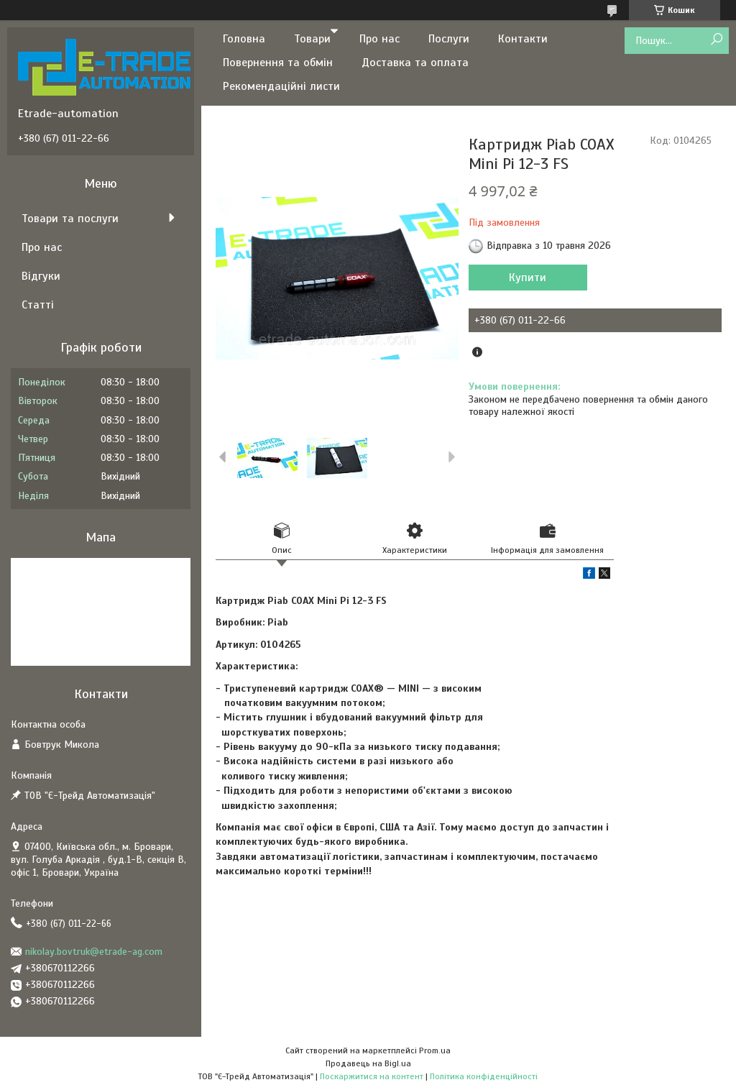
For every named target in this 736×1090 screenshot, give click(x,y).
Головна (244, 39)
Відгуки (41, 276)
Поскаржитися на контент (371, 1076)
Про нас (379, 39)
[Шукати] (716, 39)
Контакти (523, 39)
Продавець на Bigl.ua (368, 1063)
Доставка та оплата (415, 62)
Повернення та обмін (278, 62)
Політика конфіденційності (484, 1076)
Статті (38, 305)
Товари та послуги (70, 218)
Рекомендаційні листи (281, 86)
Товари (312, 39)
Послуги (448, 39)
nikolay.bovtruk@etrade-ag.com (93, 951)
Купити (527, 277)
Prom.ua (435, 1050)
